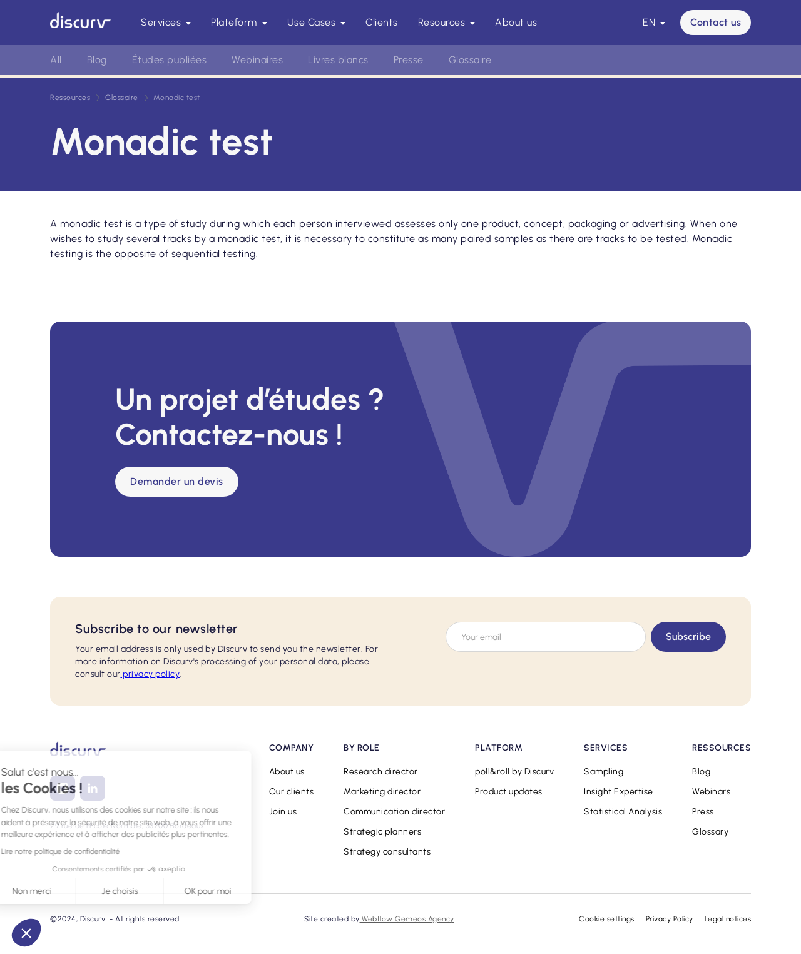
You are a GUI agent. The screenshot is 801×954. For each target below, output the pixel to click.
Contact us (715, 22)
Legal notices (728, 919)
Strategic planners (382, 831)
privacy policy (150, 674)
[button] (166, 23)
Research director (381, 771)
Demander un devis (176, 481)
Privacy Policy (669, 919)
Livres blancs (338, 60)
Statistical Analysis (623, 811)
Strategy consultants (387, 851)
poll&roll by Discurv (514, 771)
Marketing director (382, 791)
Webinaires (257, 60)
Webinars (711, 791)
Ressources (70, 97)
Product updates (509, 791)
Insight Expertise (618, 791)
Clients (381, 22)
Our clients (291, 791)
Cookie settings (607, 919)
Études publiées (169, 60)
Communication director (394, 811)
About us (516, 22)
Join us (283, 811)
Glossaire (470, 60)
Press (703, 811)
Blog (97, 60)
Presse (409, 60)
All (56, 60)
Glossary (710, 831)
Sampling (603, 771)
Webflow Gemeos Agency (407, 919)
